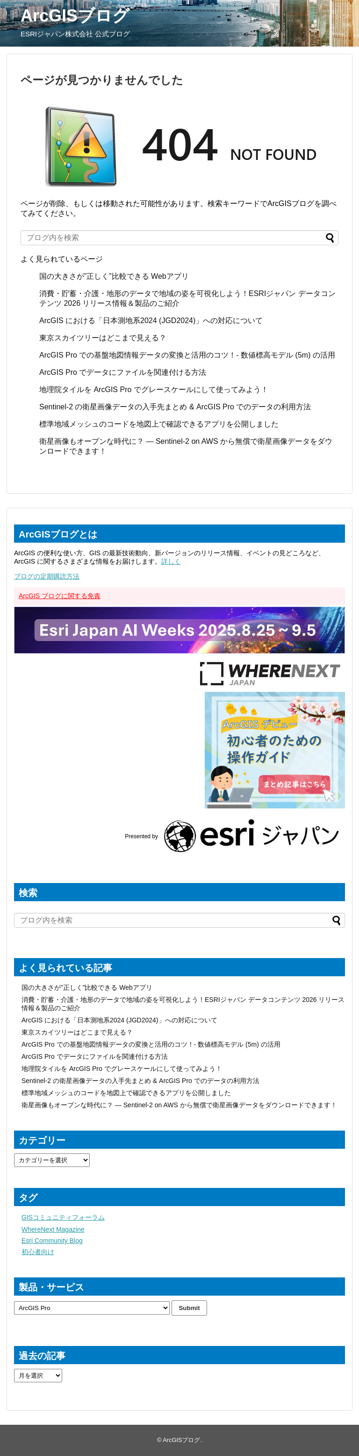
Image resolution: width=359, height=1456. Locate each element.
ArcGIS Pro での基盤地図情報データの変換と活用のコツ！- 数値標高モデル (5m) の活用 (187, 355)
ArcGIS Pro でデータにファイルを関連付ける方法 (122, 372)
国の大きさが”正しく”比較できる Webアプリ (114, 276)
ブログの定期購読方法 (46, 576)
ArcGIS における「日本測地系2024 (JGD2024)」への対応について (151, 320)
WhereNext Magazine (53, 1229)
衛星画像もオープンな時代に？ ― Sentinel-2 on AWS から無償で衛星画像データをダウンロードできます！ (179, 1105)
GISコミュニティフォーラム (63, 1217)
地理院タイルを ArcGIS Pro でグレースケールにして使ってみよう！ (153, 389)
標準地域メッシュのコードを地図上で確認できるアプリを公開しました (159, 424)
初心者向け (38, 1252)
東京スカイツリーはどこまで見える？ (102, 338)
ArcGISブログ (75, 15)
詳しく (171, 561)
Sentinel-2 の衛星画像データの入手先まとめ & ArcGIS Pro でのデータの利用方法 (175, 407)
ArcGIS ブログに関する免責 (60, 596)
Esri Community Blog (52, 1240)
